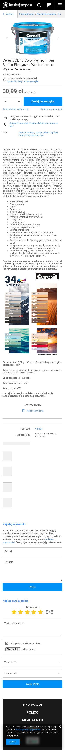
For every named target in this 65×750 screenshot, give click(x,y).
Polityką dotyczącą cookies (28, 729)
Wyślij (32, 587)
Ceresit (38, 428)
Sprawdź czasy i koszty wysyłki (23, 81)
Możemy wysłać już (17, 78)
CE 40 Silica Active (34, 135)
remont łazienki (26, 132)
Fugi (60, 14)
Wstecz (8, 14)
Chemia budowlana (46, 14)
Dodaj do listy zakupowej (15, 109)
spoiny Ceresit (43, 132)
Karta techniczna (35, 410)
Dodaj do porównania (51, 109)
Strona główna (26, 14)
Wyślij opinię (32, 684)
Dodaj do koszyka (42, 101)
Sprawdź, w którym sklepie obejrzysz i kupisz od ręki (34, 124)
